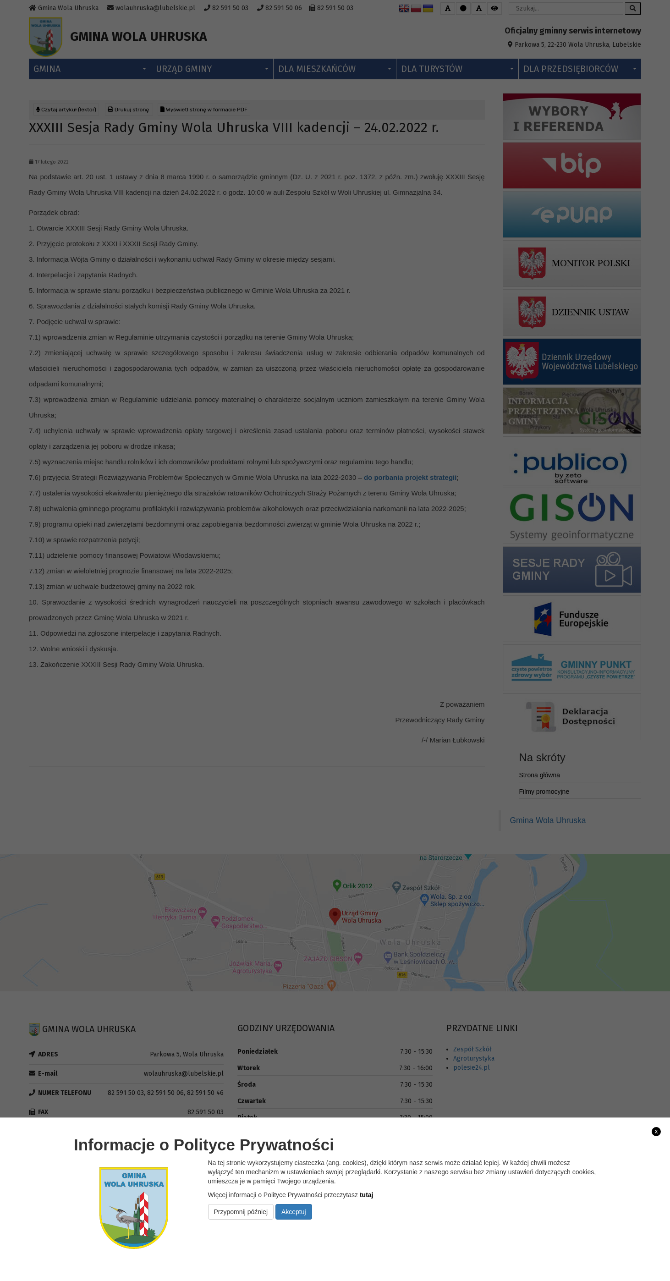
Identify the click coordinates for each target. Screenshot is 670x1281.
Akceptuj (293, 1211)
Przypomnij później (241, 1211)
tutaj (366, 1195)
